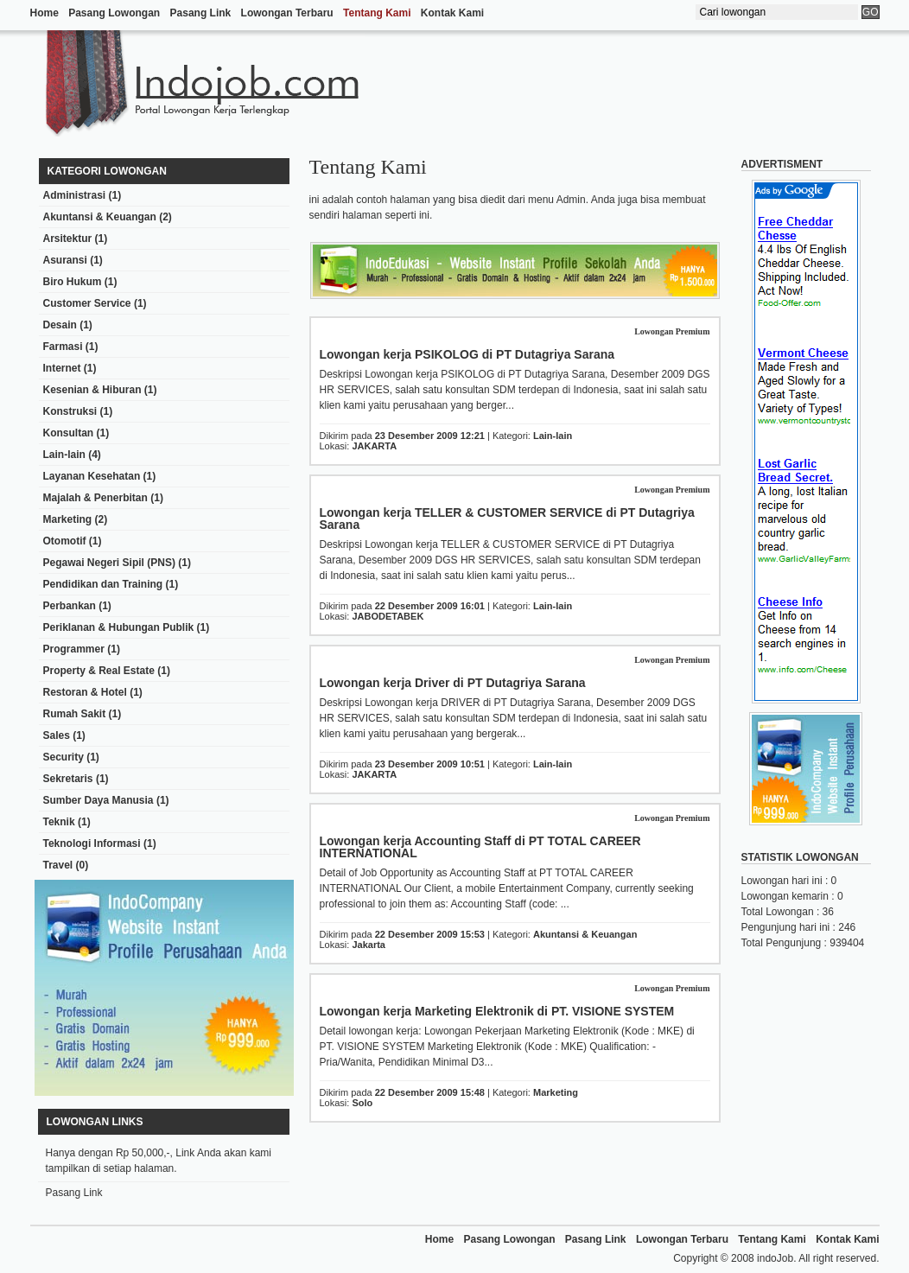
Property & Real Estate (99, 671)
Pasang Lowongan (114, 13)
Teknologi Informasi (92, 843)
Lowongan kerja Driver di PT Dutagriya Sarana (453, 683)
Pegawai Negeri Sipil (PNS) (109, 563)
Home (44, 13)
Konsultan (68, 433)
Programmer (74, 649)
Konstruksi (70, 411)
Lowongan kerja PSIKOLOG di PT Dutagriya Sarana (467, 354)
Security (63, 757)
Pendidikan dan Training (103, 584)
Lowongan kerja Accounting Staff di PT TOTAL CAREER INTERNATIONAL (480, 847)
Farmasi (63, 347)
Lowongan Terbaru (287, 13)
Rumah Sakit (74, 714)
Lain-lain (64, 455)
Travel (58, 865)
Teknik (59, 822)
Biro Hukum (72, 282)
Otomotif (64, 541)
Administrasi (74, 195)
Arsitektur (67, 238)
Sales (56, 735)
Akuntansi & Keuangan (99, 217)
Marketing (67, 519)
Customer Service (87, 303)
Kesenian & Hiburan (92, 390)
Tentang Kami (376, 13)
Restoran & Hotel (85, 692)
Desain (60, 325)
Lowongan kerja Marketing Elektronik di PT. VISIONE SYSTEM (497, 1011)
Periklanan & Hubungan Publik (118, 627)
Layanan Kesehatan (92, 476)
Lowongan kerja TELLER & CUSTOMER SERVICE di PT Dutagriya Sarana (507, 518)
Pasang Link (201, 13)
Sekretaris (68, 779)
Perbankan (69, 606)
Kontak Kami (452, 13)
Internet (62, 368)
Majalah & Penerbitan (95, 498)
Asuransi (65, 260)
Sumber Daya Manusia (98, 800)
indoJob (775, 1258)
